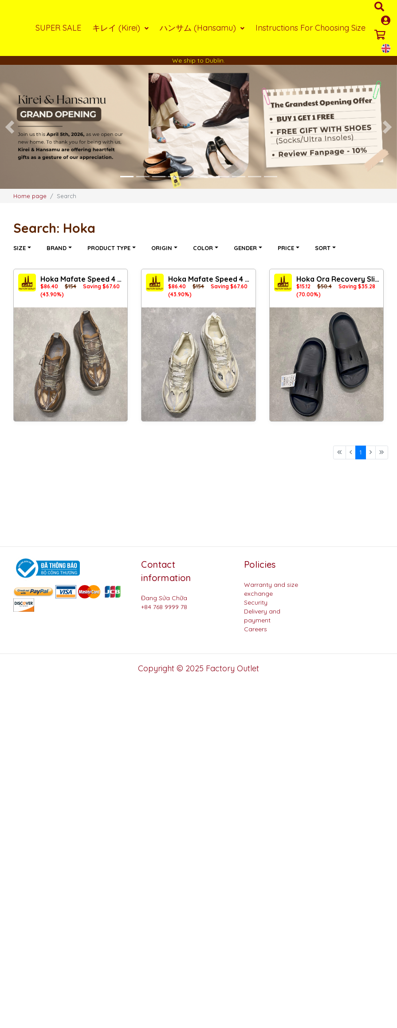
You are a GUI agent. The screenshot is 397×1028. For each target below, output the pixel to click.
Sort (323, 247)
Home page (30, 195)
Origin (162, 247)
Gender (246, 247)
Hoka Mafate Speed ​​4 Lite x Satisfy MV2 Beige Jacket (210, 279)
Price (287, 247)
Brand (57, 247)
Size (20, 247)
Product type (109, 247)
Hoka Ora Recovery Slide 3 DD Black (338, 279)
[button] (10, 127)
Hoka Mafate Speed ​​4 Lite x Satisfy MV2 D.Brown (82, 279)
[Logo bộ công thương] (46, 567)
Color (204, 247)
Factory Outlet (232, 668)
